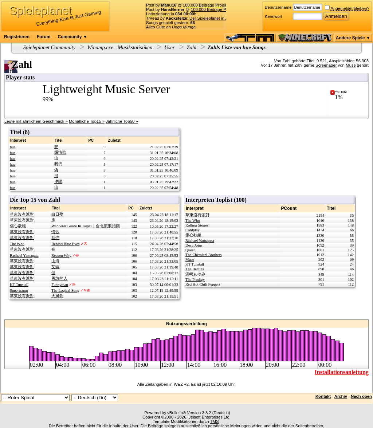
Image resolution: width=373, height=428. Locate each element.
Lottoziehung (158, 14)
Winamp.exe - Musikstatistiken (120, 47)
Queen (190, 250)
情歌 (55, 232)
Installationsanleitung (342, 372)
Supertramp (19, 290)
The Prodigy (195, 280)
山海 (55, 261)
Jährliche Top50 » (122, 121)
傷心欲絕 (18, 226)
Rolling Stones (196, 225)
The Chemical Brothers (203, 255)
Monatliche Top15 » (87, 121)
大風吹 (57, 296)
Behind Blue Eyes (65, 244)
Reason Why (61, 256)
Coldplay (192, 230)
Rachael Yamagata (24, 256)
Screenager (326, 65)
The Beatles (194, 269)
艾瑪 (55, 267)
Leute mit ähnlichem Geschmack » (36, 121)
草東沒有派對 (22, 214)
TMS (214, 421)
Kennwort (273, 16)
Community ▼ (72, 36)
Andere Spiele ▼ (353, 37)
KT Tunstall (19, 285)
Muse (351, 65)
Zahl (192, 47)
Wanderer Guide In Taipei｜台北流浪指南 (85, 226)
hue (12, 147)
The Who (17, 244)
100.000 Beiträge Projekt (205, 5)
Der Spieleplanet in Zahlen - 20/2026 (223, 18)
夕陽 (58, 182)
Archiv (340, 396)
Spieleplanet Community (49, 47)
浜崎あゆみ (195, 274)
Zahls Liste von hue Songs (237, 47)
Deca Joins (193, 245)
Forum (43, 36)
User (169, 47)
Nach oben (361, 396)
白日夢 (57, 214)
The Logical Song (65, 290)
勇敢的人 (59, 278)
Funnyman (59, 285)
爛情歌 (60, 152)
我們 (58, 164)
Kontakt (323, 396)
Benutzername (278, 7)
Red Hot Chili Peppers (202, 284)
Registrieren (17, 36)
